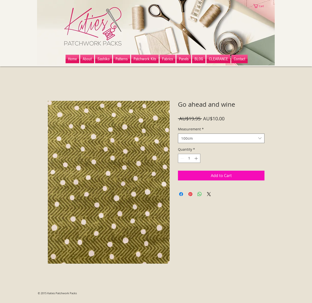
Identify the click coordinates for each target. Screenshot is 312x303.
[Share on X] (209, 194)
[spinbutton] (189, 158)
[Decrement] (182, 158)
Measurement (191, 129)
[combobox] (221, 138)
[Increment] (197, 158)
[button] (260, 6)
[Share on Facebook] (181, 194)
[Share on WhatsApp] (200, 194)
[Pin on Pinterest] (190, 194)
